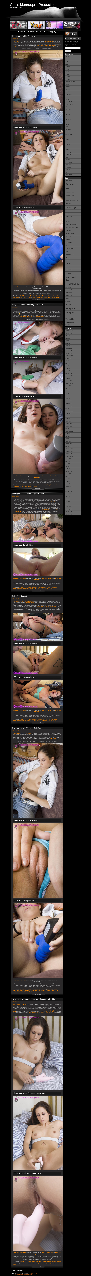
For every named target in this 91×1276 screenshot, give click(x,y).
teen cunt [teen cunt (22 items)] (68, 304)
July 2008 (67, 496)
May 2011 (67, 438)
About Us (18, 19)
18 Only (67, 56)
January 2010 (68, 471)
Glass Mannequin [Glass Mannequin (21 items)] (71, 224)
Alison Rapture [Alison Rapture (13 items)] (68, 180)
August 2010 (68, 458)
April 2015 (67, 343)
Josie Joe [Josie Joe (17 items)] (68, 236)
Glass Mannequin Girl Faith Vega (22, 733)
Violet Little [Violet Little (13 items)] (67, 324)
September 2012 (69, 411)
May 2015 (67, 340)
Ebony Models (68, 94)
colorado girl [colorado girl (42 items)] (70, 207)
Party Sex (67, 142)
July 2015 (67, 335)
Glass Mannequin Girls (26, 314)
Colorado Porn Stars (70, 81)
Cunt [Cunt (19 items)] (66, 211)
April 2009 (67, 481)
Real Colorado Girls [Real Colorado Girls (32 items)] (71, 278)
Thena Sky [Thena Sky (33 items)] (69, 319)
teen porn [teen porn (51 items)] (70, 308)
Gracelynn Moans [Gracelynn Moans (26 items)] (71, 227)
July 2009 (67, 476)
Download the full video (23, 545)
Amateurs (67, 59)
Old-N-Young (68, 134)
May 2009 (67, 479)
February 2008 (68, 509)
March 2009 (68, 484)
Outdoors (67, 137)
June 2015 (67, 338)
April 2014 (67, 368)
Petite (66, 147)
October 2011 (68, 428)
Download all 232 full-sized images (46, 45)
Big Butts (67, 66)
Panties (67, 139)
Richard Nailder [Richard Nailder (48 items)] (72, 284)
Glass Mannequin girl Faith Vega (21, 1004)
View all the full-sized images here (27, 1173)
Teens (66, 172)
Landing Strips (68, 119)
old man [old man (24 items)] (68, 258)
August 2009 (68, 474)
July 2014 (67, 360)
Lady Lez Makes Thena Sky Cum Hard (27, 305)
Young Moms (68, 174)
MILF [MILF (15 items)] (66, 251)
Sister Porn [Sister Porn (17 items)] (68, 295)
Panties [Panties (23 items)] (67, 264)
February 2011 (68, 443)
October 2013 (68, 381)
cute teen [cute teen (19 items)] (68, 214)
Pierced (67, 149)
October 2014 (68, 353)
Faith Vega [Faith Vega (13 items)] (67, 221)
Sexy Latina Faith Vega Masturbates (26, 728)
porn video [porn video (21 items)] (68, 270)
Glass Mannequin (48, 41)
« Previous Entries (17, 1270)
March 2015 (68, 345)
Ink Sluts (67, 114)
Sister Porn (68, 164)
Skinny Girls (68, 167)
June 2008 (67, 499)
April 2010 (67, 468)
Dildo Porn (67, 91)
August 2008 (68, 494)
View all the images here (24, 207)
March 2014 (68, 370)
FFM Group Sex (69, 104)
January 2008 (68, 511)
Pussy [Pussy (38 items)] (68, 273)
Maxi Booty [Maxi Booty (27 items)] (69, 248)
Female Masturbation (70, 101)
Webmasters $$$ (28, 1274)
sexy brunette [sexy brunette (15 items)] (68, 289)
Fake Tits (67, 99)
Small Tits (67, 169)
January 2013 (68, 401)
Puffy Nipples (68, 154)
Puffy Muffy (68, 152)
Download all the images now (26, 127)
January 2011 (68, 446)
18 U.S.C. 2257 (33, 1273)
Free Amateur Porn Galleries (28, 19)
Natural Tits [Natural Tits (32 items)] (69, 255)
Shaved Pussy (68, 162)
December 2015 (69, 330)
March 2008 (68, 506)
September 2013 (69, 383)
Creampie (67, 86)
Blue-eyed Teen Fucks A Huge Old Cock (28, 494)
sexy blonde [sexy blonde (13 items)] (68, 287)
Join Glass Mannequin (20, 287)
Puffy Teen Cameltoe (20, 596)
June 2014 (67, 363)
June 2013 (67, 391)
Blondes (67, 74)
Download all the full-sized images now (29, 1093)
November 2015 (69, 333)
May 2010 (67, 466)
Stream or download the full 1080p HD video (43, 509)
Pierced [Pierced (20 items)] (67, 267)
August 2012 (68, 413)
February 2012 (68, 423)
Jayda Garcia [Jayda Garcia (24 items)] (70, 234)
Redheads (67, 159)
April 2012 (67, 418)
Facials (67, 96)
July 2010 (67, 461)
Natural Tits (68, 129)
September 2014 (69, 355)
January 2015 (68, 350)
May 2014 (67, 365)
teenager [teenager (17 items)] (67, 301)
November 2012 (69, 406)
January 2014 (68, 373)
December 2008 (69, 489)
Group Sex (68, 109)
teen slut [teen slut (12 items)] (67, 315)
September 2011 (69, 431)
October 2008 (68, 491)
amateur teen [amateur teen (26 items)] (70, 195)
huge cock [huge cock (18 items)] (68, 230)
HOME (13, 19)
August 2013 (68, 386)
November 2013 (69, 378)
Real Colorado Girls (26, 318)
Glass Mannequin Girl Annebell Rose (23, 601)
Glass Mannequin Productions (33, 5)
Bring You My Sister (38, 318)
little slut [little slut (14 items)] (67, 245)
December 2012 (69, 403)
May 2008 (67, 501)
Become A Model (19, 1274)
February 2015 (68, 348)
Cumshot (67, 89)
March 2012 (68, 421)
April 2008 (67, 504)
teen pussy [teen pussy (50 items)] (70, 312)
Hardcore (67, 112)
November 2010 (69, 451)
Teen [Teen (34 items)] (67, 298)
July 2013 (67, 388)
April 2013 (67, 396)
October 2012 (68, 408)
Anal (66, 61)
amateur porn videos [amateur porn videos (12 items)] (69, 192)
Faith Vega (16, 41)
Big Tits (67, 71)
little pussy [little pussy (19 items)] (68, 242)
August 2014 (68, 358)
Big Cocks (67, 69)
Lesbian (67, 124)
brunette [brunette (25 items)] (68, 204)
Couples (67, 84)
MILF (66, 127)
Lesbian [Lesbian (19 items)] (67, 239)
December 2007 (69, 514)
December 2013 (69, 375)
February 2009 (68, 486)
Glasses (67, 107)
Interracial (67, 117)
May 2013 (67, 393)
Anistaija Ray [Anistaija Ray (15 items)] (68, 198)
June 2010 (67, 463)
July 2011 (67, 436)
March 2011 (68, 441)
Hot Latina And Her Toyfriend (23, 36)
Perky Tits (67, 144)
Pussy (66, 157)
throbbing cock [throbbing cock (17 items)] (69, 322)
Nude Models (68, 132)
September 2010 (69, 456)
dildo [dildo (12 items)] (66, 219)
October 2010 (68, 453)
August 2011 (68, 433)
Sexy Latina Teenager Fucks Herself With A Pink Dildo (33, 999)
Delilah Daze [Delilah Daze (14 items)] (68, 216)
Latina (66, 122)
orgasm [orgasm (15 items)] (67, 260)
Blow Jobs (67, 76)
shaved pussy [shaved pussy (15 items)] (68, 292)
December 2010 (69, 448)
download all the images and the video (47, 606)
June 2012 (67, 416)
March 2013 (68, 398)
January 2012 (68, 426)
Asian (66, 64)
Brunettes (67, 79)
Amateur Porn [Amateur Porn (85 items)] (70, 186)
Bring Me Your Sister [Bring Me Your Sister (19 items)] (71, 200)
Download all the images (26, 316)
